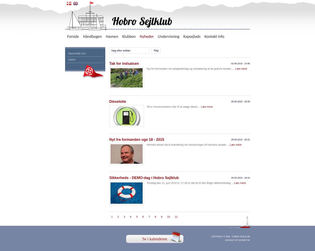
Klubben (129, 36)
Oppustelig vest (77, 53)
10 (168, 216)
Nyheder (147, 36)
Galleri (72, 59)
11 (176, 216)
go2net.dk (244, 240)
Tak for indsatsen (124, 63)
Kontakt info (214, 36)
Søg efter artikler (121, 50)
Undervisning (168, 36)
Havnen (112, 36)
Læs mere (241, 68)
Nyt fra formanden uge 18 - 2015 (136, 139)
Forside (73, 36)
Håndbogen (92, 36)
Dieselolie (117, 101)
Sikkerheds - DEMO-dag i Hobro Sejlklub (144, 178)
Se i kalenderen (154, 239)
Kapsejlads (191, 36)
